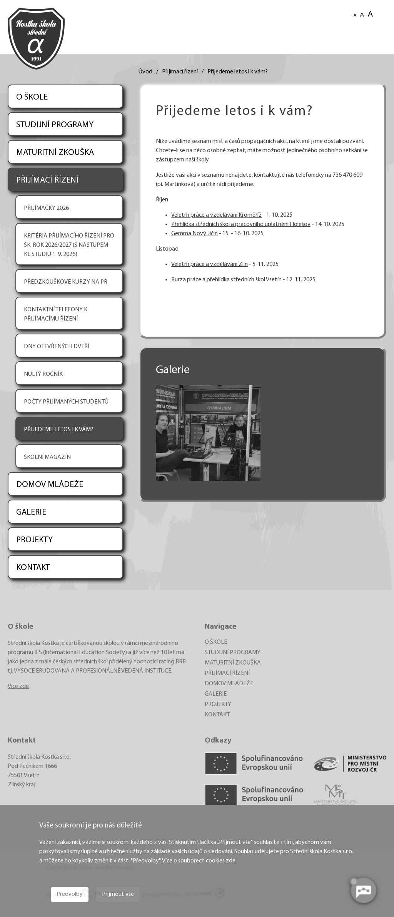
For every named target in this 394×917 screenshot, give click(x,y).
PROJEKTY (34, 540)
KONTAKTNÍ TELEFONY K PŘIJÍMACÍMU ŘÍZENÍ (55, 314)
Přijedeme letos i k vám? (237, 72)
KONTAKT (33, 567)
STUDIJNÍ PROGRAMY (54, 125)
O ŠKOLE (32, 97)
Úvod (145, 72)
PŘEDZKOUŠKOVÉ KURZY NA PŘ (65, 282)
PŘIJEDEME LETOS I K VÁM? (58, 430)
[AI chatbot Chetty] (363, 890)
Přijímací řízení (180, 72)
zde (230, 861)
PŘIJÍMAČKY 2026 (46, 208)
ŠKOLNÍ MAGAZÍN (47, 457)
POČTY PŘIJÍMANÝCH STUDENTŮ (66, 402)
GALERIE (31, 512)
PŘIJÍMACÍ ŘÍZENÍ (47, 180)
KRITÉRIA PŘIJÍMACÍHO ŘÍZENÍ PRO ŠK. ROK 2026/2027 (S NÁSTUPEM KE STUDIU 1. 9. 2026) (69, 245)
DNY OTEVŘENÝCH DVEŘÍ (56, 347)
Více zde (18, 686)
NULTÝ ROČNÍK (43, 374)
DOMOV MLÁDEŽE (49, 484)
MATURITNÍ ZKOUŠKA (55, 152)
